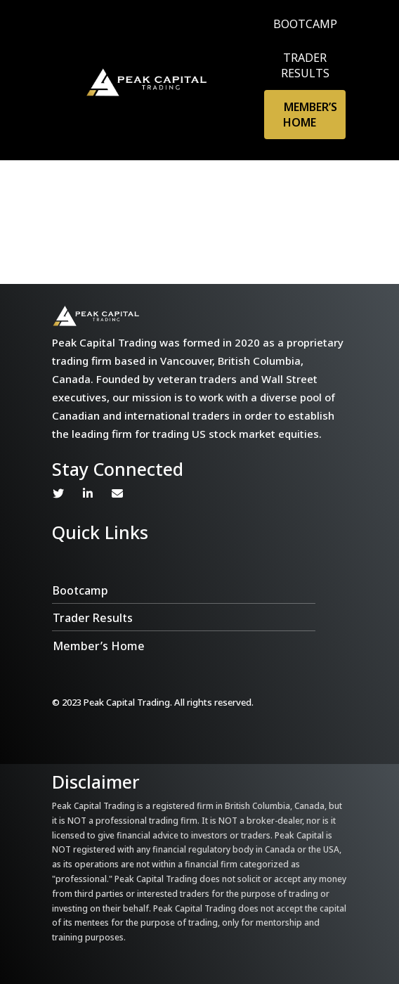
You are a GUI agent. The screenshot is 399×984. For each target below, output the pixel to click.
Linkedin (87, 493)
